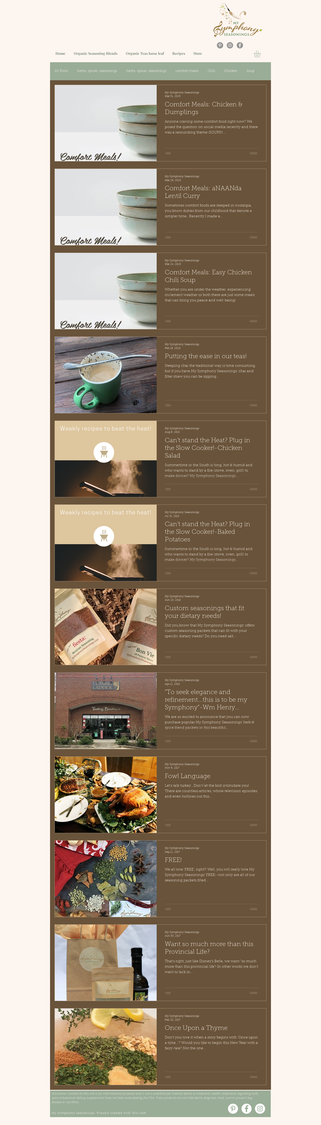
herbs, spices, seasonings (97, 71)
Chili (211, 71)
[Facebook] (240, 45)
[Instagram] (230, 45)
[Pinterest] (220, 45)
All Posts (61, 71)
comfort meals (187, 71)
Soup (250, 71)
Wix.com (139, 1113)
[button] (261, 53)
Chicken (230, 71)
